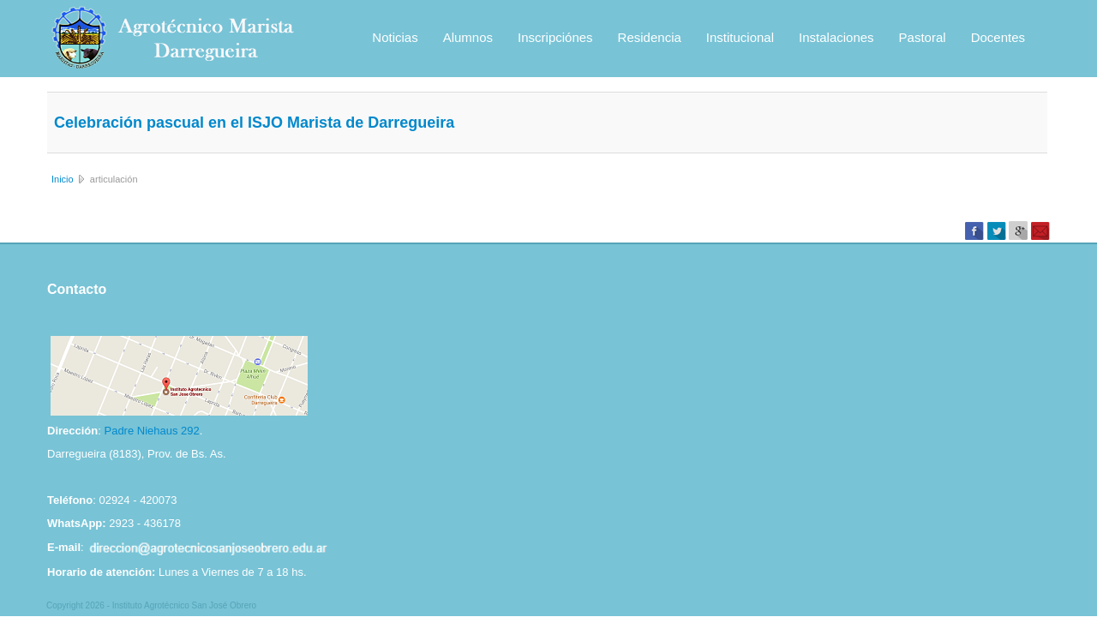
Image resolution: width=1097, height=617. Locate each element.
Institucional (740, 37)
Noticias (394, 37)
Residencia (649, 37)
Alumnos (468, 37)
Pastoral (922, 37)
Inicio (62, 179)
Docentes (998, 37)
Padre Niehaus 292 (151, 430)
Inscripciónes (555, 37)
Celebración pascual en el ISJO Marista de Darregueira (254, 122)
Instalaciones (836, 37)
